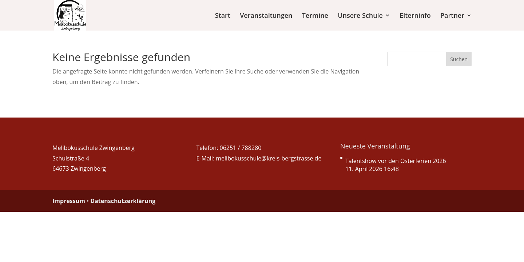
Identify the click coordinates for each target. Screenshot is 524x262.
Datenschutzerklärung (122, 201)
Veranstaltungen (266, 16)
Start (222, 16)
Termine (315, 16)
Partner (452, 16)
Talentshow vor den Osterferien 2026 (395, 161)
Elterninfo (415, 16)
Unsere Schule (360, 16)
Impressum (68, 201)
